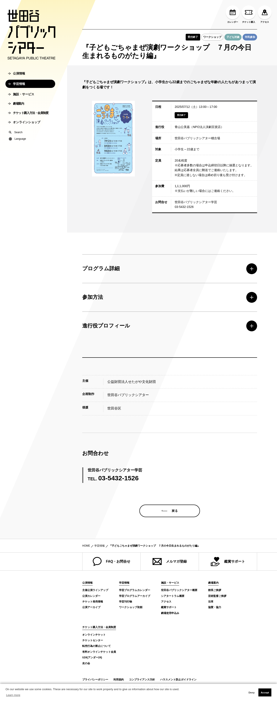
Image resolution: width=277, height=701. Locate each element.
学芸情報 (16, 86)
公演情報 (16, 75)
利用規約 (118, 679)
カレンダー (233, 14)
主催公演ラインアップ (95, 590)
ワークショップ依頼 (130, 607)
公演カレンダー (91, 595)
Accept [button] (265, 692)
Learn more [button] (13, 695)
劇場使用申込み (170, 613)
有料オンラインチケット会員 (99, 651)
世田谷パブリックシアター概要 (179, 590)
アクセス (265, 14)
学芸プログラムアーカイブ (134, 595)
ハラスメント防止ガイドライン (178, 679)
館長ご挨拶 (214, 590)
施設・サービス (21, 96)
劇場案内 (16, 105)
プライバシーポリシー (95, 679)
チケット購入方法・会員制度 (28, 115)
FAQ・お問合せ (111, 561)
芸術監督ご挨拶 (217, 595)
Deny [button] (251, 692)
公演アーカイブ (91, 607)
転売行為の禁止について (96, 646)
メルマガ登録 (170, 561)
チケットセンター (92, 640)
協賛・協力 (214, 607)
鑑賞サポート (228, 561)
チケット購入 (249, 14)
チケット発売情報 (92, 601)
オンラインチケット (94, 634)
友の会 (86, 663)
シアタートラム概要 (172, 595)
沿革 (210, 601)
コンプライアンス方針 (142, 679)
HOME (86, 545)
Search (16, 134)
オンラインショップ (24, 124)
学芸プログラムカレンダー (134, 590)
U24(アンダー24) (92, 657)
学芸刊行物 (125, 601)
